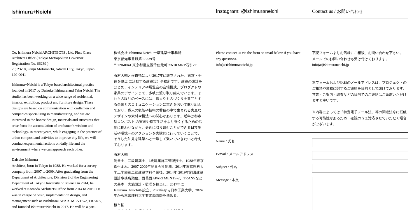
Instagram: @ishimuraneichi (247, 11)
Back (220, 197)
